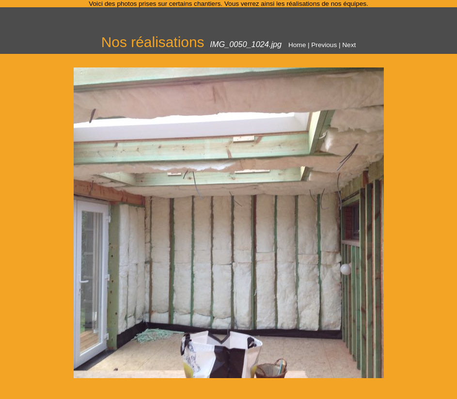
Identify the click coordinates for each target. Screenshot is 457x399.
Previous (324, 45)
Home (297, 45)
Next (349, 45)
